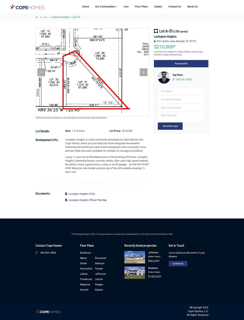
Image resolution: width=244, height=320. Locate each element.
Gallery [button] (158, 6)
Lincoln (99, 279)
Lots (45, 16)
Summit (84, 289)
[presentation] (41, 72)
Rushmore (85, 252)
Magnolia (85, 284)
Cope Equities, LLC (198, 311)
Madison (99, 263)
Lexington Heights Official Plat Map (86, 200)
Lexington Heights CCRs (80, 193)
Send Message (170, 126)
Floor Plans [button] (141, 6)
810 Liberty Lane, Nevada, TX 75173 (176, 41)
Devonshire (86, 268)
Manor (83, 258)
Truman (99, 268)
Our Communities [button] (106, 6)
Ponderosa (86, 279)
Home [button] (85, 6)
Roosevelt (100, 258)
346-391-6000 (182, 79)
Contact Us (178, 263)
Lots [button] (126, 6)
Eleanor (99, 289)
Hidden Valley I (154, 256)
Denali (83, 263)
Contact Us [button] (174, 6)
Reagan (99, 284)
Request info (181, 63)
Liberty (84, 273)
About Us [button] (192, 6)
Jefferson (100, 273)
